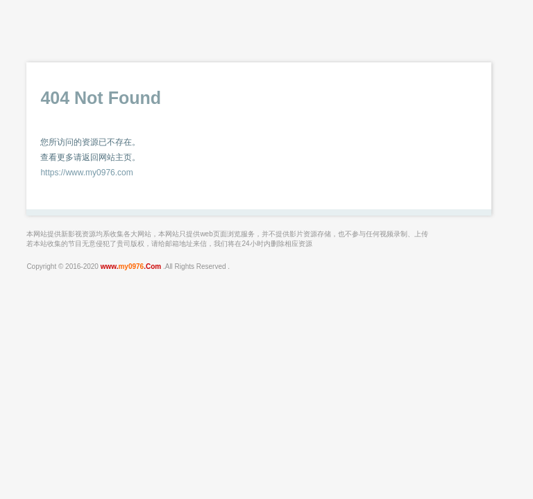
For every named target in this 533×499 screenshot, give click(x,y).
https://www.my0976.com (86, 172)
